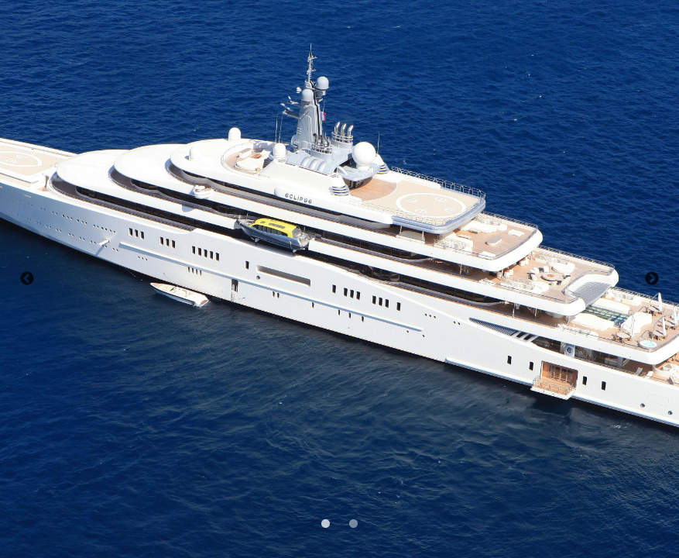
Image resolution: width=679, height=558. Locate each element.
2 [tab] (352, 522)
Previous (27, 279)
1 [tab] (324, 522)
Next (652, 279)
